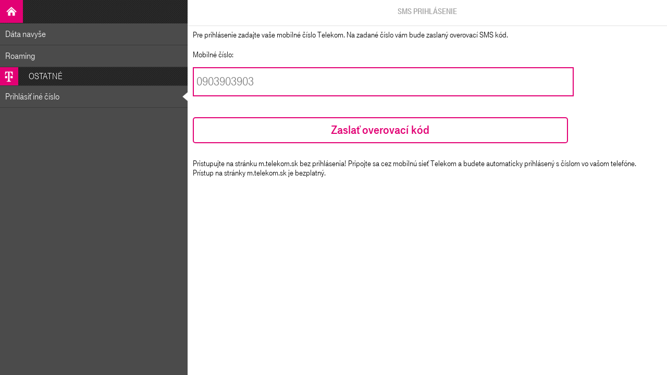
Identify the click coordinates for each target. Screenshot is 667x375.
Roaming (20, 56)
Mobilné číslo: (213, 54)
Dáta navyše (25, 34)
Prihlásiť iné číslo (32, 96)
